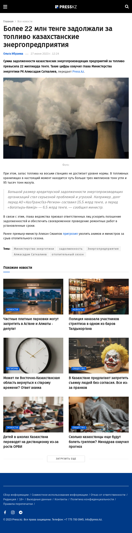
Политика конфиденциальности (92, 499)
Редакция (10, 499)
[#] (66, 6)
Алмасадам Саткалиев (30, 254)
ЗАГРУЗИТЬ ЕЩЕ (66, 458)
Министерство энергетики (34, 248)
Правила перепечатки (18, 503)
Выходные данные (39, 499)
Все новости (24, 21)
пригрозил (70, 234)
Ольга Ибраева (13, 53)
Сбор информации (16, 494)
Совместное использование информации (60, 494)
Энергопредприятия (103, 248)
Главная (8, 21)
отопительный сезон (68, 254)
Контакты (61, 499)
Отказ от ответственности (108, 494)
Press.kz (78, 71)
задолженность (71, 248)
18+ (22, 499)
